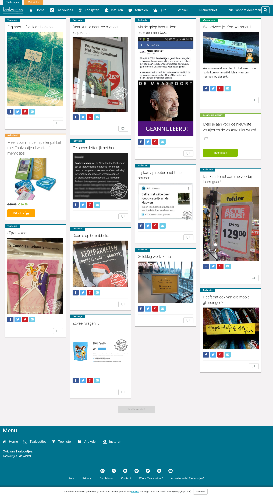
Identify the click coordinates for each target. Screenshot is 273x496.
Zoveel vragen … (86, 323)
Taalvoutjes (12, 2)
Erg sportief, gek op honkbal (30, 27)
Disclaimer (106, 478)
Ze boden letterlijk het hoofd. (96, 148)
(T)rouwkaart (18, 233)
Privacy (86, 478)
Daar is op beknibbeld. (91, 235)
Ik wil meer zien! (136, 409)
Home (40, 10)
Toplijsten (92, 10)
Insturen (117, 10)
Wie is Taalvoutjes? (151, 478)
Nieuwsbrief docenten (245, 10)
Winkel (183, 10)
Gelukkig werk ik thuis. (156, 256)
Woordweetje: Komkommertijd (228, 27)
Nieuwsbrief (208, 10)
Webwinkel (33, 2)
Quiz (162, 10)
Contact (126, 478)
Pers (71, 478)
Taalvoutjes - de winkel (17, 456)
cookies (135, 491)
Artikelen (141, 10)
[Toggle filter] (265, 10)
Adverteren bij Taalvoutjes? (187, 478)
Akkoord (200, 491)
